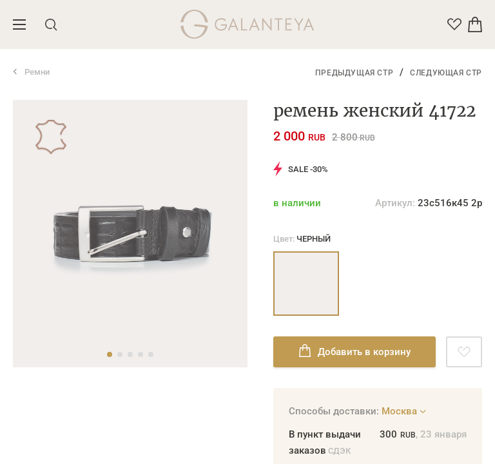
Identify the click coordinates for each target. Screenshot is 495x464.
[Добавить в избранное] (464, 351)
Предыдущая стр (354, 72)
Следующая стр (446, 72)
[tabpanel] (130, 233)
